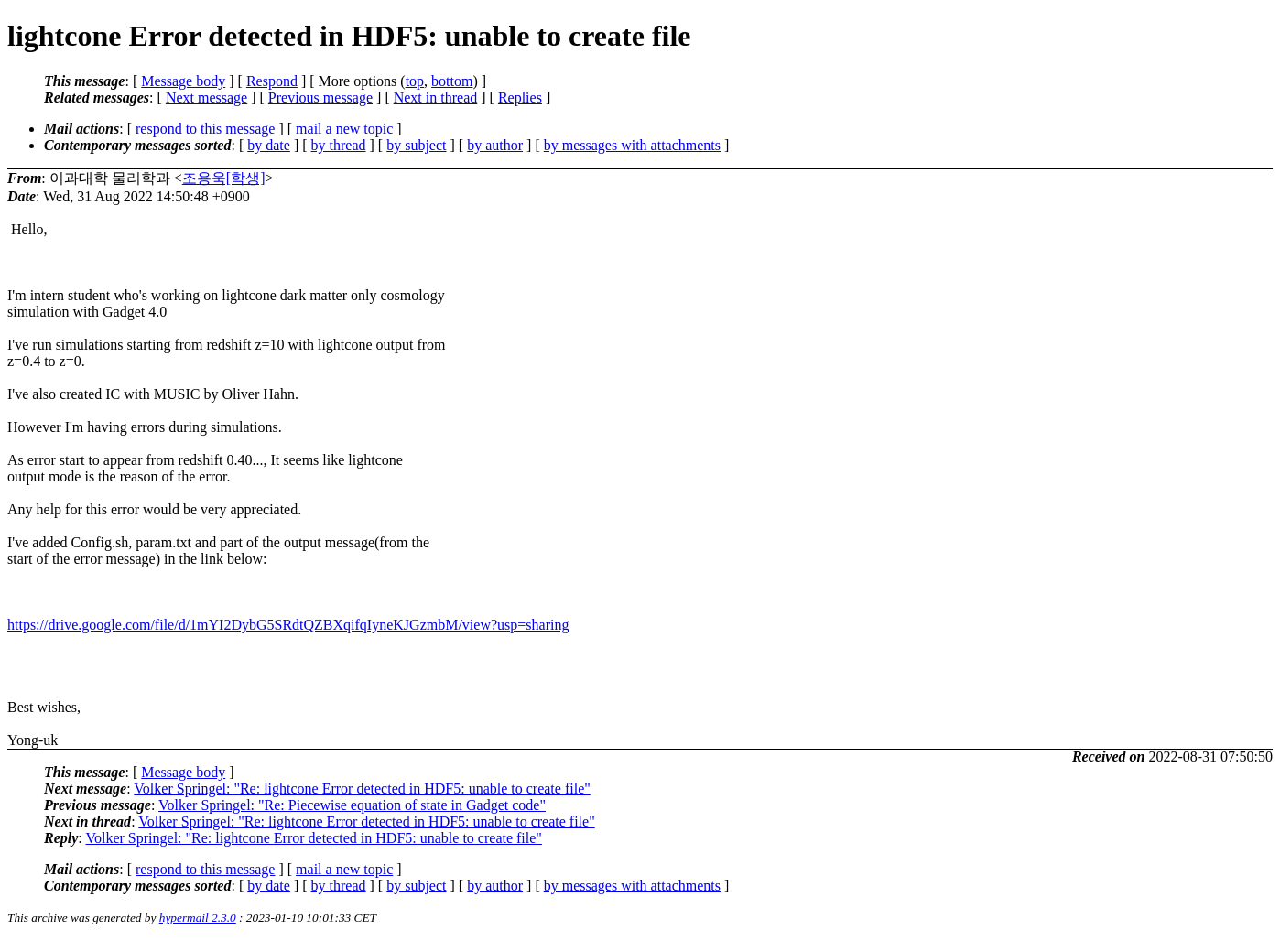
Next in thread (436, 97)
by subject (416, 145)
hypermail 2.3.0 (197, 917)
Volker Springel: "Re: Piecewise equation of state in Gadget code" (352, 805)
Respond (272, 81)
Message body (183, 81)
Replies (520, 97)
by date (268, 145)
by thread (338, 145)
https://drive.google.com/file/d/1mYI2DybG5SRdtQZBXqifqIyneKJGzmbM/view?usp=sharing (288, 624)
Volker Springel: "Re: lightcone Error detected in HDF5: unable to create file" (362, 788)
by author (495, 145)
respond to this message (205, 128)
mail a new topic (344, 128)
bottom (451, 81)
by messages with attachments (632, 145)
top (415, 81)
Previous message (320, 97)
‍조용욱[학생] (224, 178)
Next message (206, 97)
